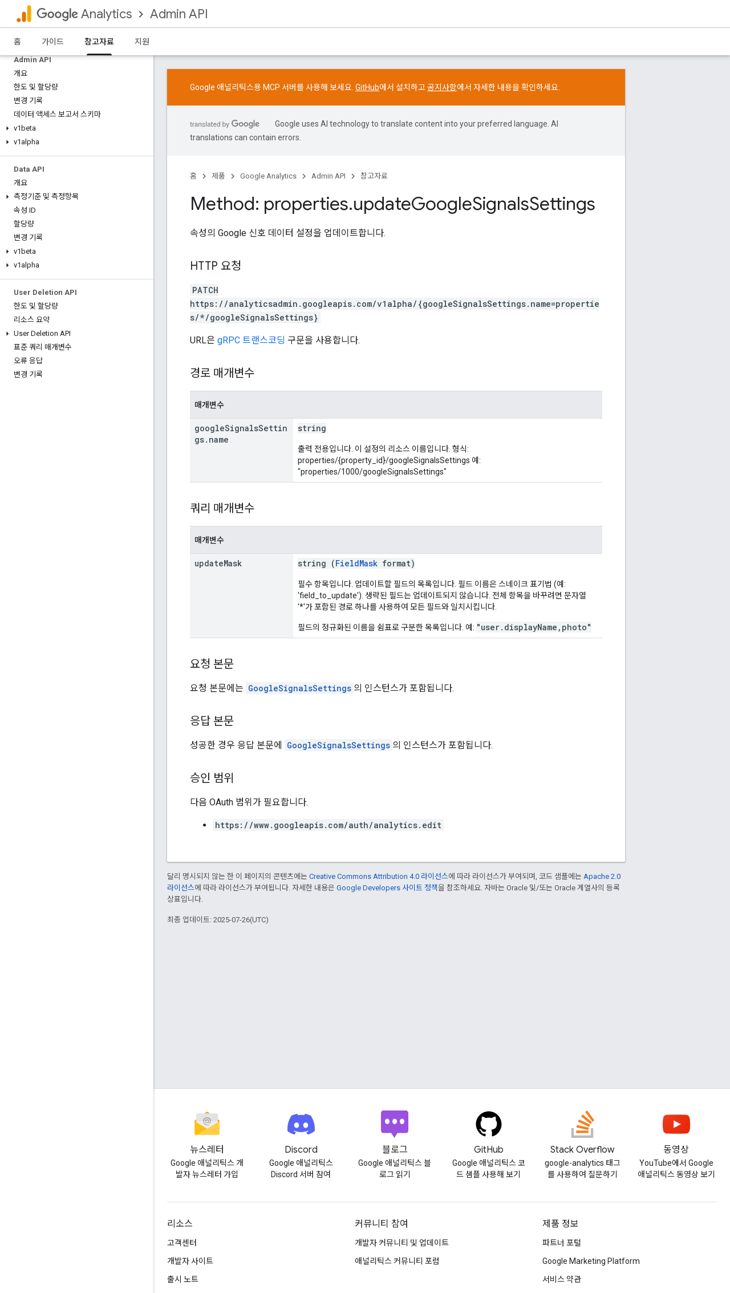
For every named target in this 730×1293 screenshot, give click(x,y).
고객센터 (182, 1242)
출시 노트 (182, 1279)
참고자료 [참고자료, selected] (99, 42)
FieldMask (356, 563)
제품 (218, 176)
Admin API (179, 14)
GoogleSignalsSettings (299, 688)
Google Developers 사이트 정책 (387, 887)
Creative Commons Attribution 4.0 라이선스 (378, 876)
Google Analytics (268, 176)
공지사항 (442, 87)
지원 (142, 42)
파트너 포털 (561, 1242)
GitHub (367, 87)
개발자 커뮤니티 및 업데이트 (402, 1242)
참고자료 (374, 176)
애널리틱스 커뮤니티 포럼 (397, 1261)
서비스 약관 (561, 1279)
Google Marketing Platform (591, 1261)
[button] (74, 128)
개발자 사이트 (190, 1261)
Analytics (84, 14)
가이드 (53, 42)
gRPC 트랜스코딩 (251, 340)
